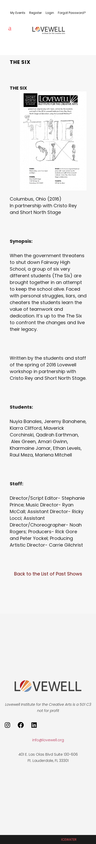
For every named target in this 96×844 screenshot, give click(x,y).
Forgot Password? (72, 13)
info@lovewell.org (48, 740)
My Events (17, 13)
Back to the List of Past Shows (48, 574)
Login (50, 13)
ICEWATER (69, 839)
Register (35, 13)
